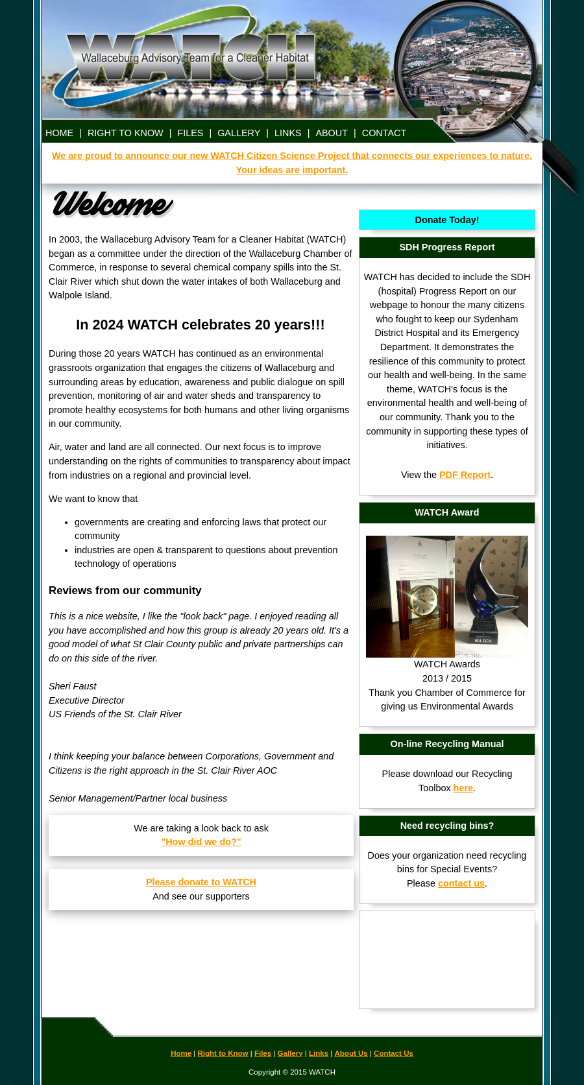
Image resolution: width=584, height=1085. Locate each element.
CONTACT (384, 133)
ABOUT (331, 133)
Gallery (290, 1053)
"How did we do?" (201, 842)
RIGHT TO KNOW (126, 133)
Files (262, 1053)
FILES (190, 133)
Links (318, 1053)
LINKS (288, 133)
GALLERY (238, 133)
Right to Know (223, 1053)
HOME (59, 133)
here (463, 788)
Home (181, 1053)
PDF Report (465, 475)
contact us (461, 883)
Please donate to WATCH (201, 882)
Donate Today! (447, 220)
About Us (351, 1053)
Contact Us (393, 1053)
